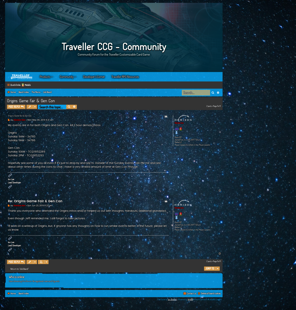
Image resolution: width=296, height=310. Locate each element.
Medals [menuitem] (28, 85)
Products (45, 77)
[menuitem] (209, 293)
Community (67, 77)
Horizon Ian (179, 123)
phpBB (190, 299)
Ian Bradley (172, 299)
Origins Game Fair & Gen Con (31, 100)
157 (180, 137)
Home (21, 77)
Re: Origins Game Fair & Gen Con (35, 201)
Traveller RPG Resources (125, 77)
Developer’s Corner (94, 77)
